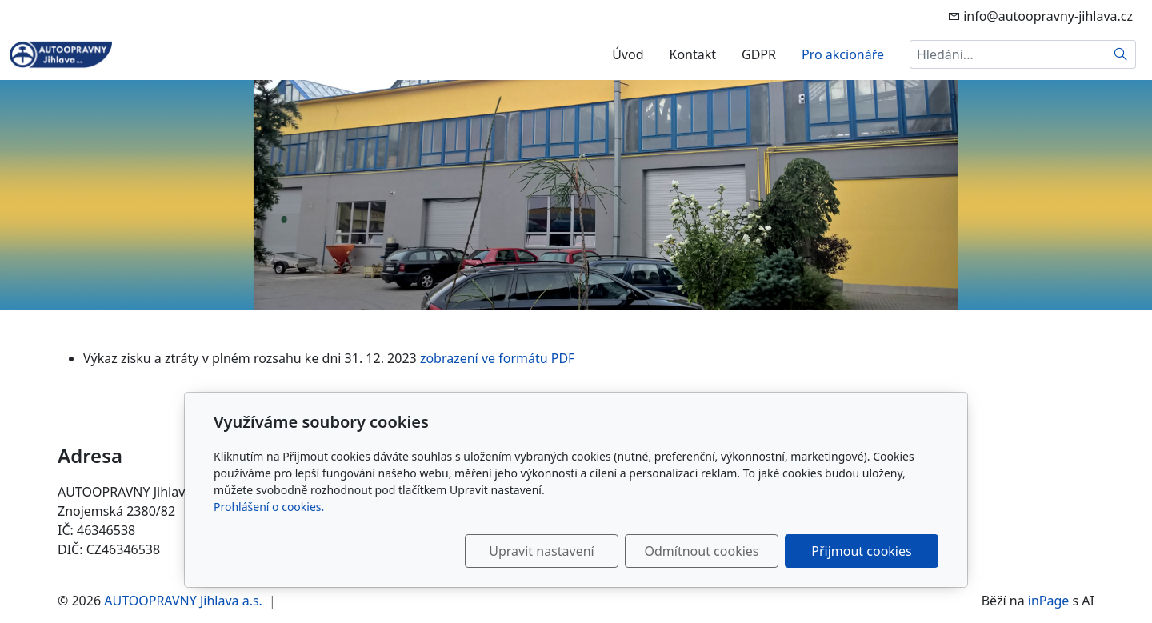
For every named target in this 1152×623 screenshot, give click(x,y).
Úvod (627, 54)
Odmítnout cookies (702, 551)
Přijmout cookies (861, 551)
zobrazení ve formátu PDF (497, 358)
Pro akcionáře (843, 54)
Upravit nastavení (541, 551)
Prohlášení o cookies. (269, 506)
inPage (1049, 600)
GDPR (759, 54)
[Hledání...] (1008, 54)
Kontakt (692, 54)
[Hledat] (1121, 54)
